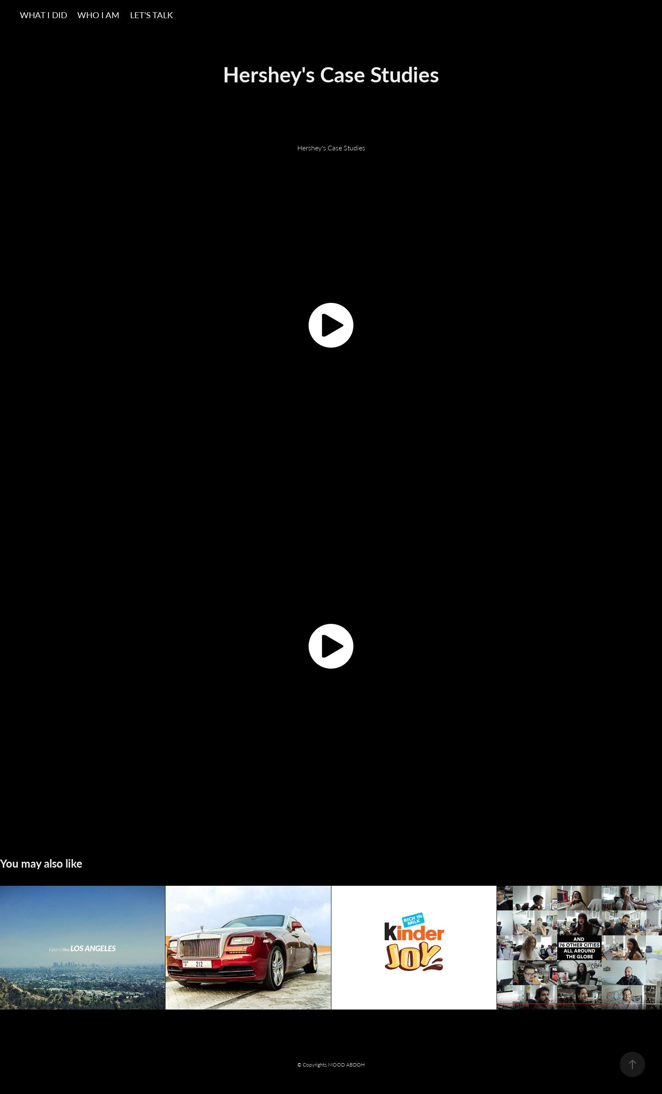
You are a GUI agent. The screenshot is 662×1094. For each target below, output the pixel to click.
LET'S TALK (151, 14)
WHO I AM (98, 14)
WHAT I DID (43, 14)
